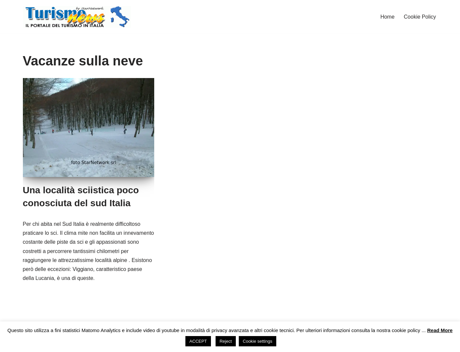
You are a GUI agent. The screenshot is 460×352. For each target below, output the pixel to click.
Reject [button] (226, 341)
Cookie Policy (420, 17)
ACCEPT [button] (198, 341)
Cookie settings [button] (257, 341)
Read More (440, 330)
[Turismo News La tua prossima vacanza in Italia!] (77, 17)
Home (387, 17)
